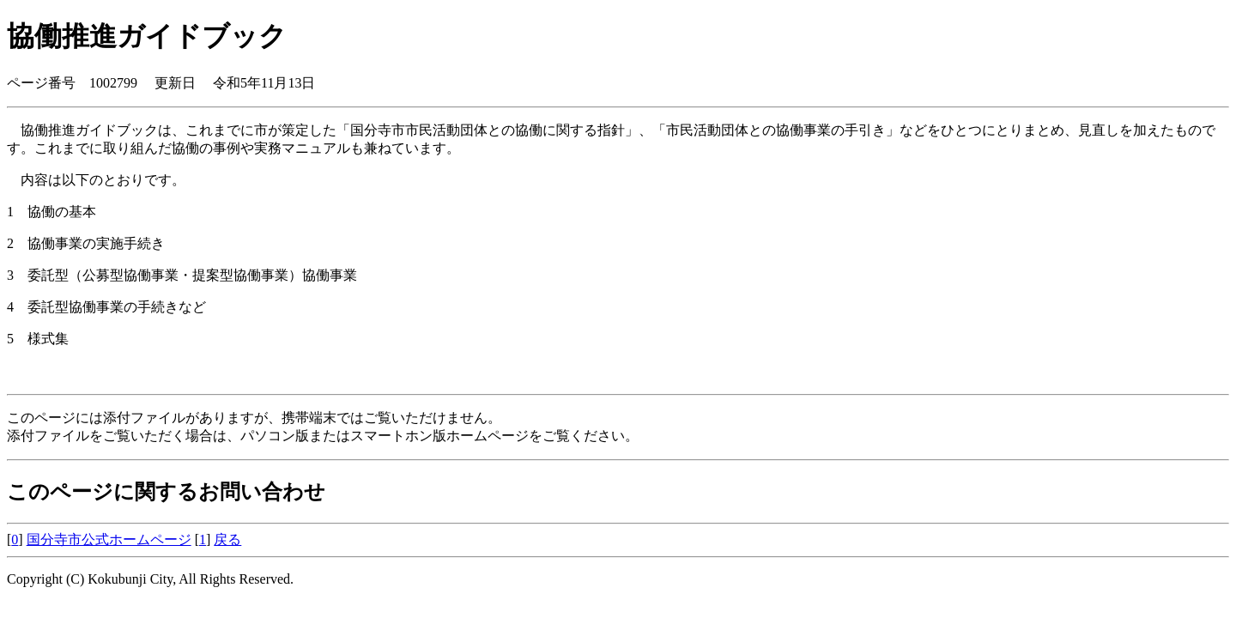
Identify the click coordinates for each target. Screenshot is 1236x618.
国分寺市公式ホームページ (109, 539)
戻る (227, 539)
